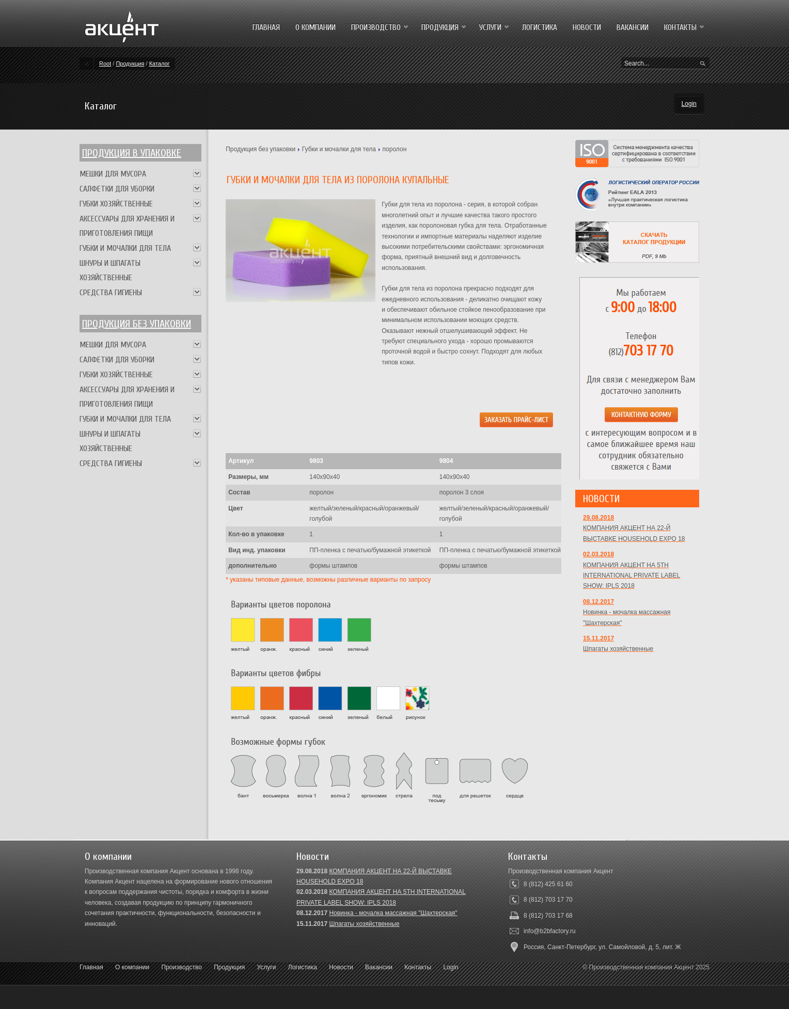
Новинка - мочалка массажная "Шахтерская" (393, 913)
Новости (341, 967)
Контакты (417, 967)
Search (703, 64)
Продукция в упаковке (131, 153)
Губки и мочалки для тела (339, 149)
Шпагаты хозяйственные (364, 923)
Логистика (302, 967)
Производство (182, 967)
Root (105, 63)
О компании (132, 967)
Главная (91, 967)
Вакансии (378, 967)
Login (689, 103)
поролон (395, 149)
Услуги (266, 967)
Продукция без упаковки (260, 149)
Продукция (130, 63)
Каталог (159, 63)
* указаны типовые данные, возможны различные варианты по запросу (328, 579)
